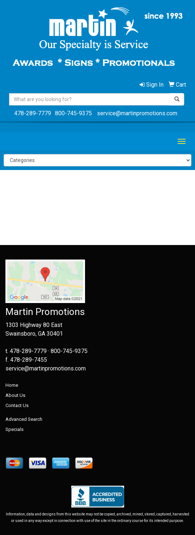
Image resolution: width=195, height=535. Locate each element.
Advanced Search (23, 419)
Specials (14, 429)
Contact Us (17, 405)
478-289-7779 (32, 113)
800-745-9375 (73, 113)
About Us (15, 395)
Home (11, 385)
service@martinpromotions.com (137, 113)
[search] (177, 99)
